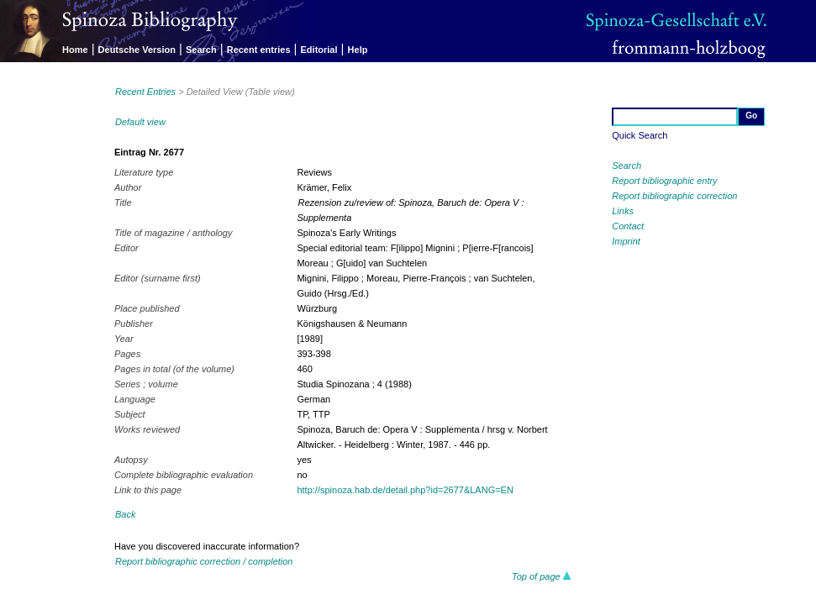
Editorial (319, 50)
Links (623, 211)
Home (75, 50)
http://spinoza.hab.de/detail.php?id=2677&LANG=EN (405, 490)
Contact (628, 226)
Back (125, 514)
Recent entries (259, 50)
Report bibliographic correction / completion (204, 561)
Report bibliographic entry (664, 181)
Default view (140, 122)
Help (358, 50)
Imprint (626, 241)
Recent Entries (145, 92)
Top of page (541, 576)
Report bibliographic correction (674, 196)
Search (201, 50)
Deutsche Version (137, 50)
